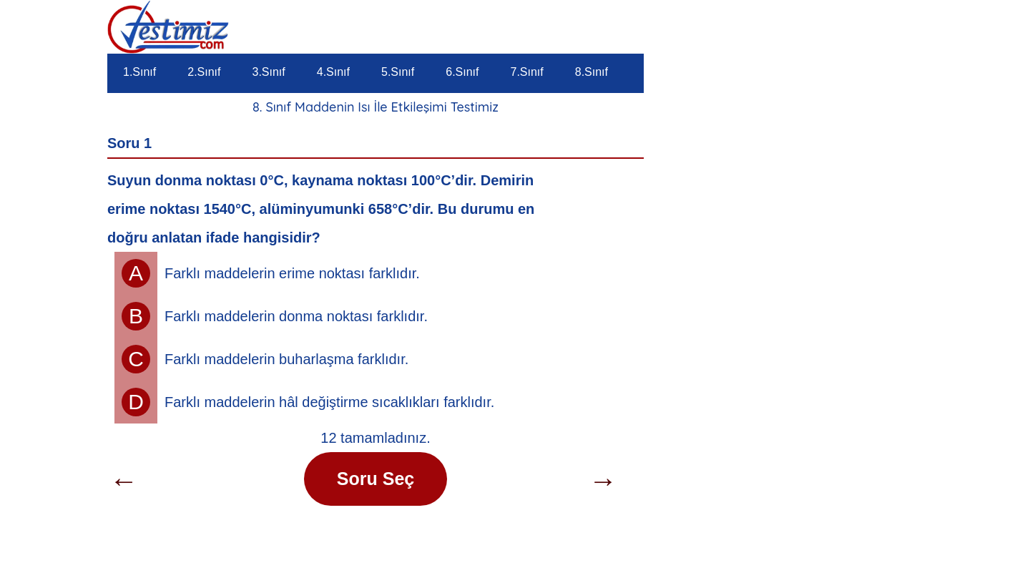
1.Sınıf (139, 72)
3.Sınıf (268, 72)
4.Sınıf (333, 72)
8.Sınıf (591, 72)
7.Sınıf (527, 72)
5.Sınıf (397, 72)
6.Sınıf (462, 72)
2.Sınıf (203, 72)
